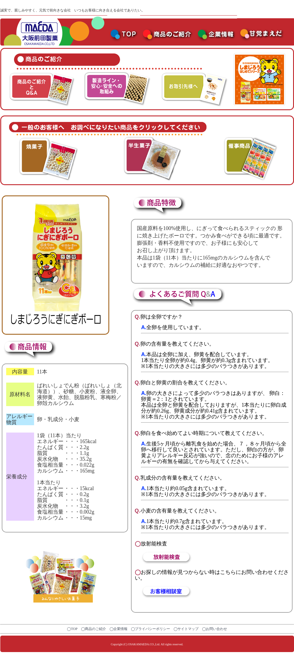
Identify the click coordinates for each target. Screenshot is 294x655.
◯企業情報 (118, 629)
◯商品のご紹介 (93, 629)
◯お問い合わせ (214, 629)
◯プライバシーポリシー (150, 629)
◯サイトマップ (186, 629)
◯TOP (72, 629)
